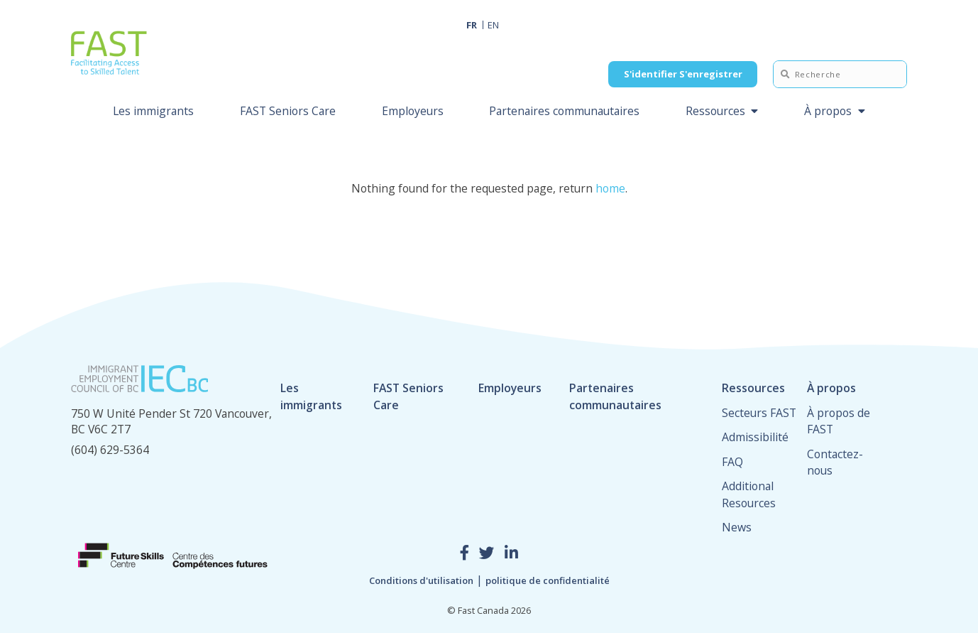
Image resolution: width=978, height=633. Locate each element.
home (610, 188)
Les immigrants (153, 111)
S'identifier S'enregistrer (683, 73)
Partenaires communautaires (564, 111)
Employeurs (413, 111)
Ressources (715, 111)
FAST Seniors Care (288, 111)
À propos (828, 111)
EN (493, 25)
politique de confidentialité (547, 580)
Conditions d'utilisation (421, 580)
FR (471, 25)
